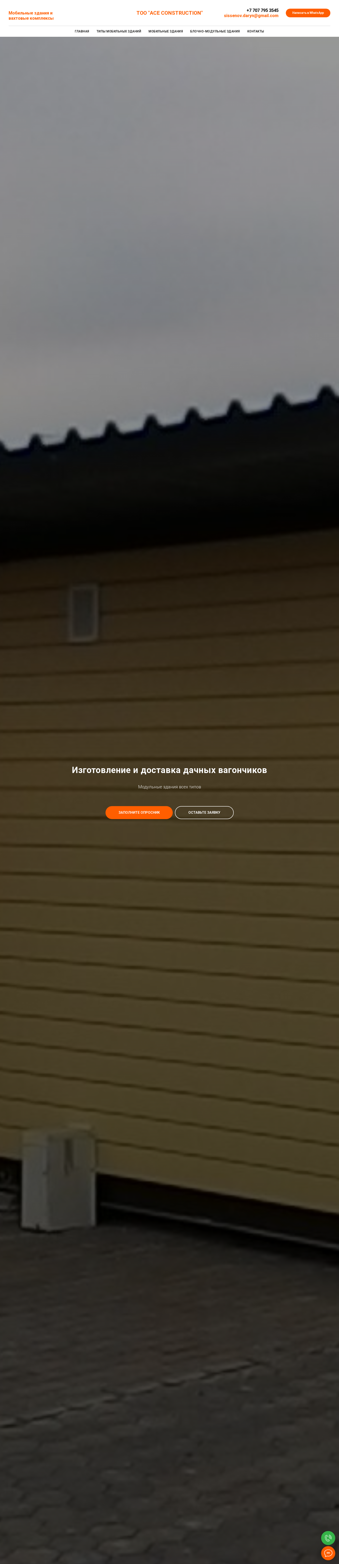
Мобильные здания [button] (166, 31)
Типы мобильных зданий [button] (119, 31)
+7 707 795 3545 (262, 10)
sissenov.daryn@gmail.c (248, 15)
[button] (139, 812)
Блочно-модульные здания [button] (215, 31)
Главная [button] (82, 31)
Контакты (255, 31)
